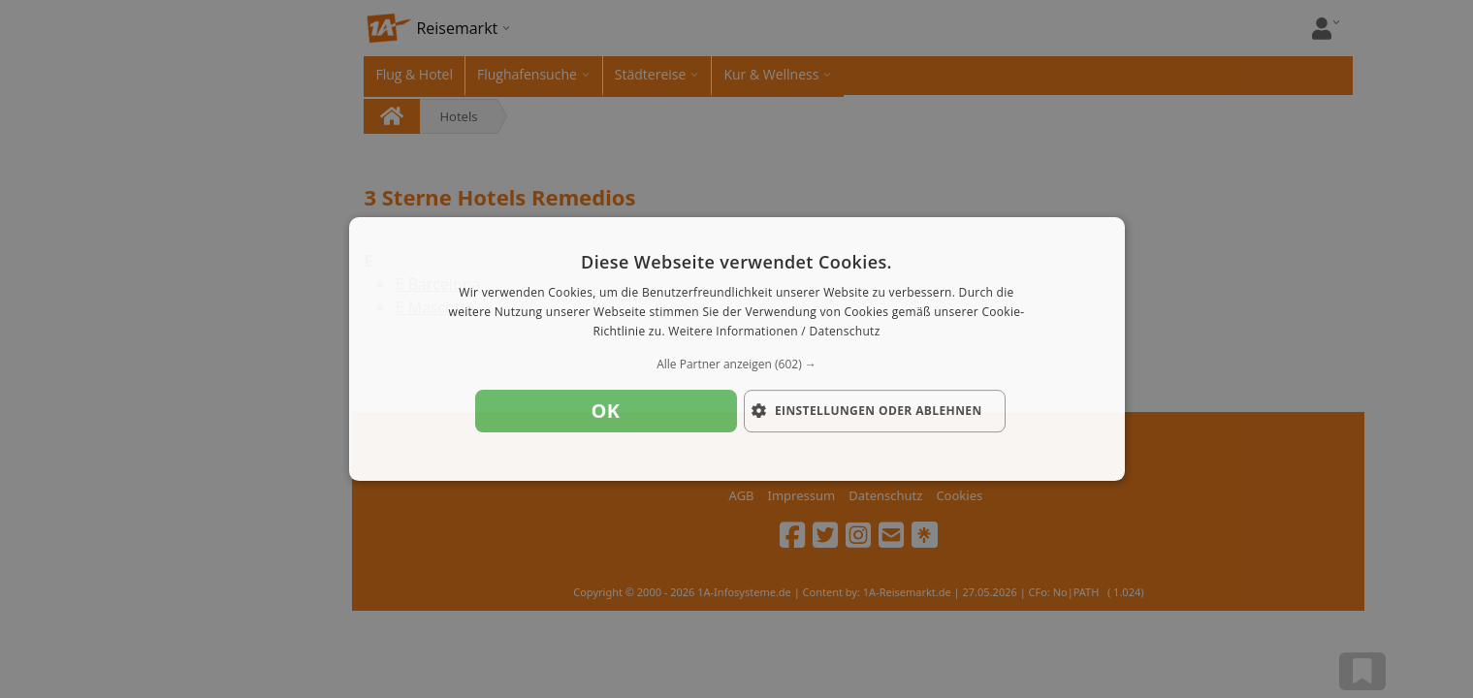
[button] (736, 364)
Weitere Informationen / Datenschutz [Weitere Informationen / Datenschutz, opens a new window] (774, 331)
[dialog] (737, 349)
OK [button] (606, 410)
